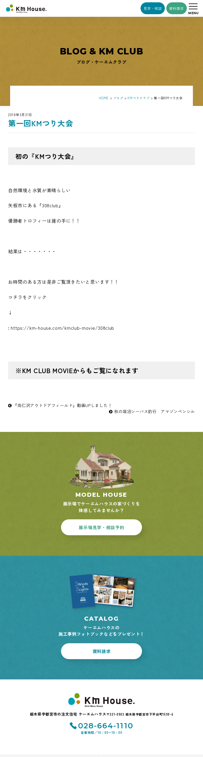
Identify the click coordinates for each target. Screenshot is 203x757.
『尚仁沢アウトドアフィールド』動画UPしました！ (60, 405)
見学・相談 (152, 8)
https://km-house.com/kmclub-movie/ (62, 327)
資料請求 (176, 8)
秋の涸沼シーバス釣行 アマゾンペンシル (152, 411)
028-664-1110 (105, 725)
